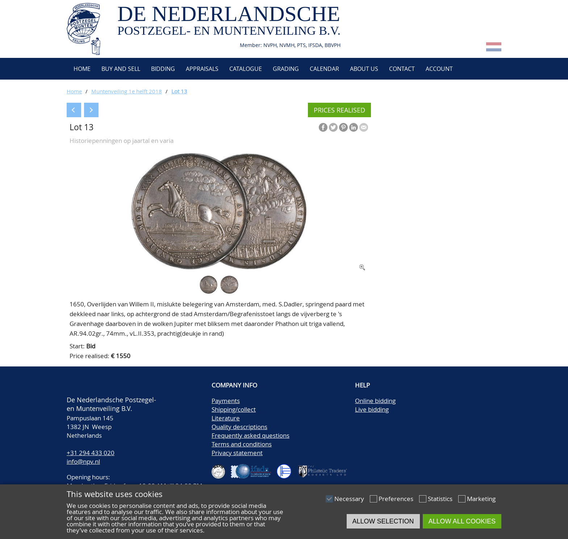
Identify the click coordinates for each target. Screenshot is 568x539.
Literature (226, 418)
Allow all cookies (462, 521)
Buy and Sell (120, 69)
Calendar (324, 69)
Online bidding (375, 400)
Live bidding (372, 409)
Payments (226, 400)
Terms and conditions (242, 444)
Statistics (440, 499)
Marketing (481, 499)
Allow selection (383, 521)
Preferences (396, 499)
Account (439, 69)
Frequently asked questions (250, 435)
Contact (402, 69)
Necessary (349, 499)
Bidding (163, 69)
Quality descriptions (239, 427)
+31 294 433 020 (90, 453)
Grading (286, 69)
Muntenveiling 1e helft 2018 (126, 91)
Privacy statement (237, 453)
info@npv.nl (83, 461)
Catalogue (245, 69)
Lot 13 (179, 91)
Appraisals (202, 69)
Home (81, 69)
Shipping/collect (234, 409)
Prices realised (339, 110)
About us (364, 69)
